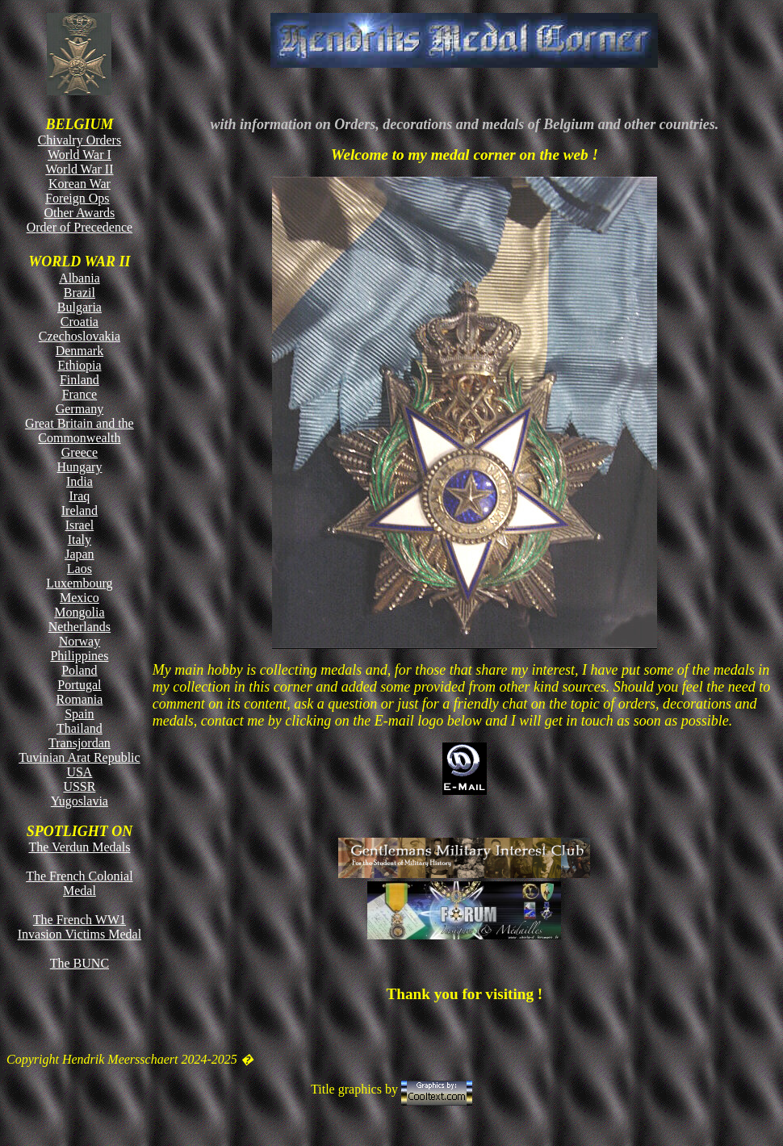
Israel (79, 525)
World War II (79, 169)
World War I (79, 154)
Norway (80, 641)
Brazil (79, 292)
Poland (79, 670)
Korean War (79, 183)
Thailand (80, 728)
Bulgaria (79, 307)
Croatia (79, 321)
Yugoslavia (79, 801)
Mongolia (79, 612)
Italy (79, 539)
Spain (79, 714)
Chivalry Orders (80, 140)
